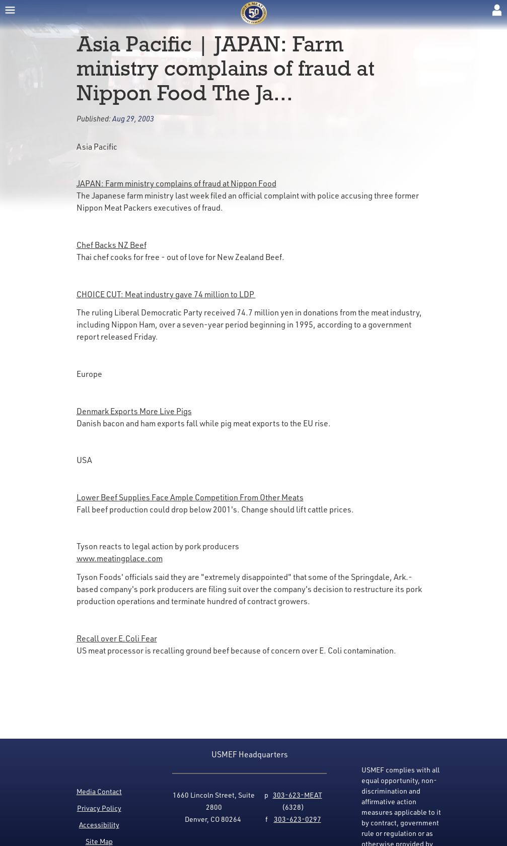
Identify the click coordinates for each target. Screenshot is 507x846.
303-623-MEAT (297, 795)
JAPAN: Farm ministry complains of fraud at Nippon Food (176, 183)
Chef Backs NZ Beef (112, 245)
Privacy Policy (99, 808)
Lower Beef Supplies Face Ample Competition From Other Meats (190, 497)
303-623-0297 (297, 819)
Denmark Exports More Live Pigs (134, 411)
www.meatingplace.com (120, 558)
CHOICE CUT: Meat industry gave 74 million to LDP (166, 294)
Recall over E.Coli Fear (117, 638)
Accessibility (99, 824)
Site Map (99, 841)
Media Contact (99, 791)
